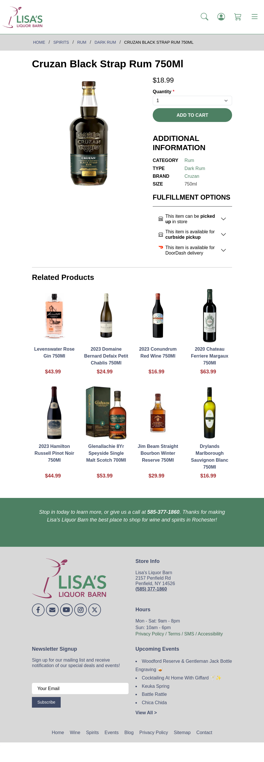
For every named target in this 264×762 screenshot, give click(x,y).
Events (112, 732)
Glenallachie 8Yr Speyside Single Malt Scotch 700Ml (106, 453)
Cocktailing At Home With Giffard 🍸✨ (181, 677)
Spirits (92, 732)
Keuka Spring (155, 686)
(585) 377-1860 (151, 589)
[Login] (221, 17)
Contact (204, 732)
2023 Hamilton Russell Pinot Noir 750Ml (54, 453)
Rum (189, 160)
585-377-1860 (163, 512)
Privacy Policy (153, 732)
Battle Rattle (154, 694)
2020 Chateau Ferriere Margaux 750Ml (209, 356)
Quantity (164, 91)
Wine (75, 732)
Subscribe (46, 702)
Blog (129, 732)
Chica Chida (154, 702)
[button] (204, 17)
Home (58, 732)
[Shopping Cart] (238, 17)
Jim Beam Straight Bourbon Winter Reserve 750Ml (158, 453)
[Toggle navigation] (254, 17)
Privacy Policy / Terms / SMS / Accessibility (179, 633)
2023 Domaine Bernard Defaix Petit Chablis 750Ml (106, 356)
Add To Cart (192, 115)
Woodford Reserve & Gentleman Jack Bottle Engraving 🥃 (183, 665)
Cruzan (191, 176)
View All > (146, 712)
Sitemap (182, 732)
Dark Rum (194, 168)
